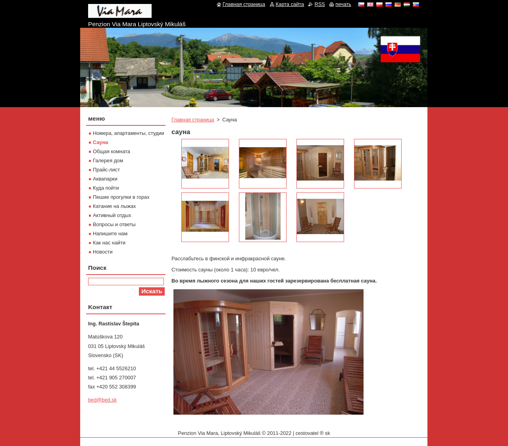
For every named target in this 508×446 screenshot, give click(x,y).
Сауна (100, 142)
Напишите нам (110, 233)
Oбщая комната (111, 151)
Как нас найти (109, 243)
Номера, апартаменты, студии (128, 133)
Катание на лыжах (114, 206)
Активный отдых (112, 215)
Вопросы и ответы (114, 224)
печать (343, 4)
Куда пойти (106, 188)
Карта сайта (290, 4)
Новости (103, 252)
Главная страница (192, 120)
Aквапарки (105, 179)
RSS (319, 4)
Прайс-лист (106, 170)
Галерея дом (108, 160)
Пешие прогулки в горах (121, 197)
